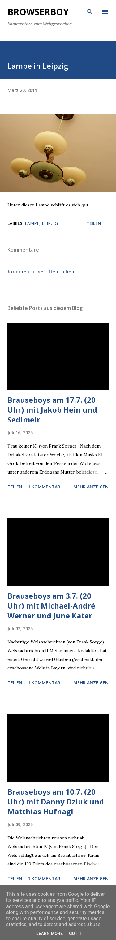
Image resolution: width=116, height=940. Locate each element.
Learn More (49, 933)
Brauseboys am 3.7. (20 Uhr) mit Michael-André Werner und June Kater (51, 606)
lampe (32, 223)
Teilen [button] (93, 223)
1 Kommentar (44, 487)
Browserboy (38, 12)
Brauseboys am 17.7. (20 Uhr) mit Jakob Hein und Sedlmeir (52, 410)
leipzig (50, 223)
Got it (75, 933)
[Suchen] (90, 11)
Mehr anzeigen (91, 487)
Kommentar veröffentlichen (40, 271)
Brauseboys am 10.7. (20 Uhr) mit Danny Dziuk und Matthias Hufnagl (55, 801)
